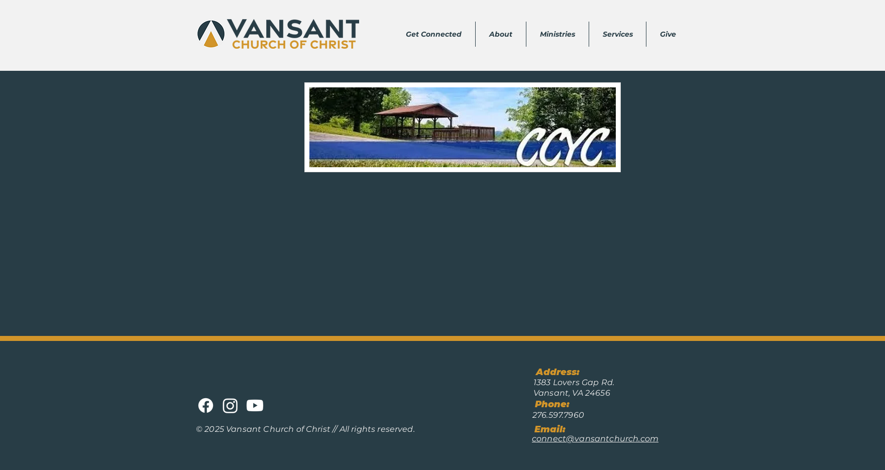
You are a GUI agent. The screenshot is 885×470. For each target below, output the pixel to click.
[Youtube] (255, 405)
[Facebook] (205, 405)
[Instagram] (230, 405)
